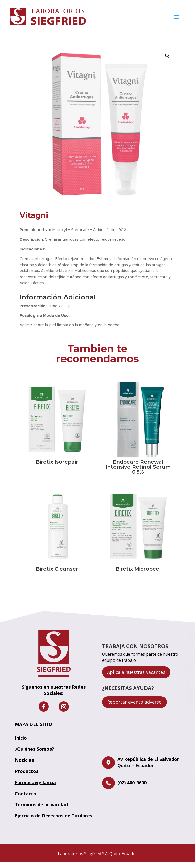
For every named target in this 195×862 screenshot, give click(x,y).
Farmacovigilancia (35, 782)
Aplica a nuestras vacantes (136, 672)
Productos (26, 771)
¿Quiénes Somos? (34, 749)
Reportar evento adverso (134, 702)
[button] (167, 56)
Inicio (21, 738)
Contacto (25, 794)
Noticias (24, 760)
